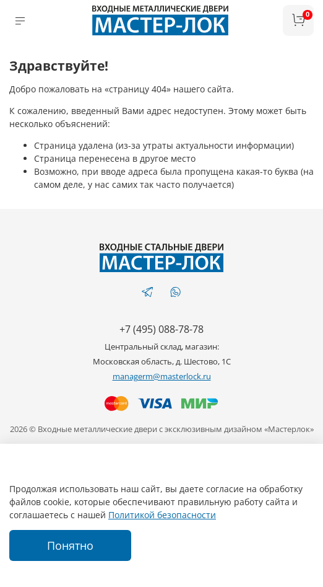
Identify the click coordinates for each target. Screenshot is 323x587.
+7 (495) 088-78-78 (161, 329)
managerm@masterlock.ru (162, 376)
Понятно (70, 545)
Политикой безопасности (162, 515)
